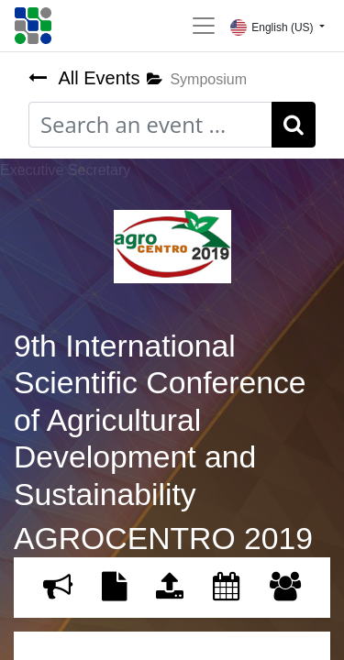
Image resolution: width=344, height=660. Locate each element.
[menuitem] (58, 587)
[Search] (294, 125)
